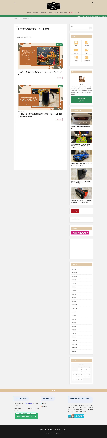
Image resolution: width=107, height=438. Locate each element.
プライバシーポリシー (61, 430)
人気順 (22, 37)
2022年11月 (74, 304)
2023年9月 (74, 279)
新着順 (18, 37)
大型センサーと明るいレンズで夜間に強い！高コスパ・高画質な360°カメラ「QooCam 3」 (81, 183)
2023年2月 (74, 297)
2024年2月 (74, 269)
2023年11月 (74, 276)
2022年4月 (74, 326)
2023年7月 (74, 287)
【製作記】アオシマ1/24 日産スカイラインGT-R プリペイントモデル (81, 164)
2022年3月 (74, 329)
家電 (29, 12)
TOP (41, 430)
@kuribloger (29, 403)
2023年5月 (74, 290)
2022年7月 (74, 315)
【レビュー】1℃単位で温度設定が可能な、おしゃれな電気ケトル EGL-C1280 (40, 115)
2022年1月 (74, 337)
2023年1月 (74, 301)
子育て (49, 12)
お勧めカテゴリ (27, 37)
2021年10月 (74, 347)
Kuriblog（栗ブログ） (58, 433)
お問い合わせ (63, 12)
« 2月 (73, 381)
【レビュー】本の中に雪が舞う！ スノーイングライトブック (39, 73)
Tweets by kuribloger (75, 219)
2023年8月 (74, 283)
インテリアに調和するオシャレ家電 (25, 18)
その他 (56, 12)
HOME (16, 18)
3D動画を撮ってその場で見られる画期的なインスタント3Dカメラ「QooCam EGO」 (81, 201)
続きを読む (59, 77)
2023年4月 (74, 294)
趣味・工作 (42, 12)
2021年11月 (74, 344)
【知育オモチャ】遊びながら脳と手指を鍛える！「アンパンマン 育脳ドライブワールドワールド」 (81, 146)
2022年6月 (74, 319)
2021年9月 (74, 351)
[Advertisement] (40, 144)
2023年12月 (74, 272)
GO (90, 28)
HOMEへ (71, 12)
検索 (72, 26)
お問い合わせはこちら (26, 415)
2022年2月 (74, 333)
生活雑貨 (35, 12)
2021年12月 (74, 340)
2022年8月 (74, 312)
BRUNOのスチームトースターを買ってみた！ (80, 127)
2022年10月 (74, 308)
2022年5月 (74, 322)
